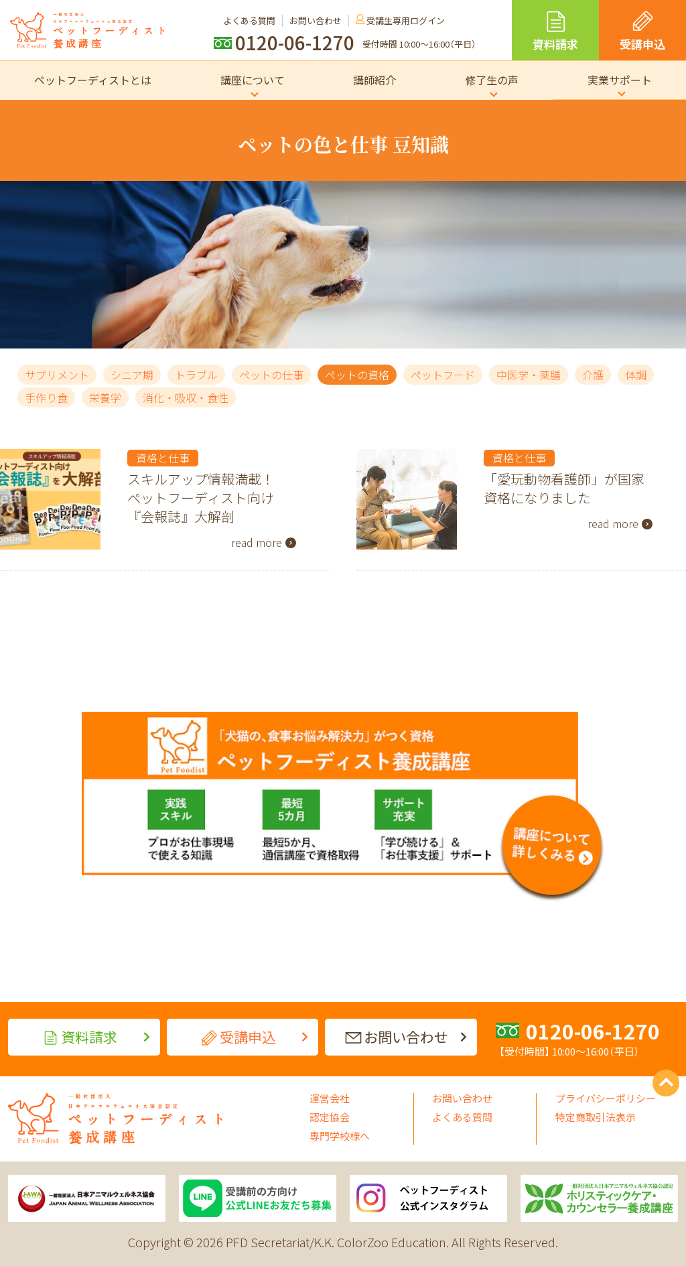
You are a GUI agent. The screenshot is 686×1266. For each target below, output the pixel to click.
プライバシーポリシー (605, 1098)
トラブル (196, 375)
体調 (635, 375)
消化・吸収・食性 (185, 397)
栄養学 (105, 397)
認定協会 (330, 1117)
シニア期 (132, 375)
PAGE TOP (666, 1083)
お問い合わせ (462, 1098)
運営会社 (330, 1098)
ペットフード (443, 375)
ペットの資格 (357, 375)
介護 (593, 375)
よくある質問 (462, 1117)
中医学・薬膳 (528, 375)
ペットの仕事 (271, 375)
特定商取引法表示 (595, 1117)
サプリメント (57, 375)
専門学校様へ (340, 1136)
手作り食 (46, 397)
